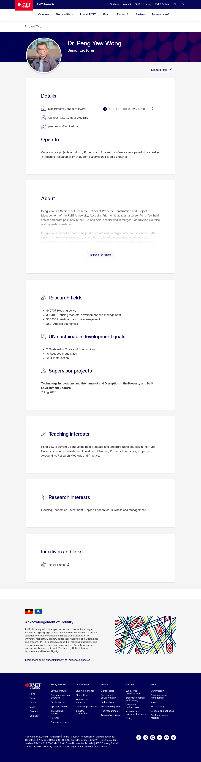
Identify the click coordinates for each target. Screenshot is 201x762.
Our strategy (157, 690)
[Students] (114, 4)
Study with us (64, 14)
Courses (43, 14)
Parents (55, 717)
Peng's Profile (56, 564)
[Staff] (137, 4)
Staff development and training (135, 699)
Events (33, 698)
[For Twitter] (145, 737)
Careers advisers (60, 722)
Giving (129, 718)
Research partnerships (132, 705)
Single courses (58, 702)
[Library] (147, 4)
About (106, 14)
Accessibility (87, 736)
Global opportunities (86, 706)
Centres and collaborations (108, 696)
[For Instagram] (152, 737)
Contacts (34, 715)
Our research (107, 690)
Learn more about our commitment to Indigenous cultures (59, 659)
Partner (140, 14)
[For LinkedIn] (159, 737)
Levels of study (59, 690)
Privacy (75, 736)
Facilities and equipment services (136, 712)
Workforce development (133, 692)
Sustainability (157, 706)
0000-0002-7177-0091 (134, 109)
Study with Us (58, 684)
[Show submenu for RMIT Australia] (57, 4)
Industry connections (82, 712)
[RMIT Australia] (45, 4)
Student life (82, 695)
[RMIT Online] (162, 4)
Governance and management (159, 696)
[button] (183, 4)
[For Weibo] (173, 737)
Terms (66, 736)
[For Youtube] (166, 737)
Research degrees (110, 706)
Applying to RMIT (60, 706)
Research (123, 14)
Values (154, 702)
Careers (34, 711)
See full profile (159, 69)
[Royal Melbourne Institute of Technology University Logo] (24, 5)
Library (33, 702)
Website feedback (105, 736)
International (160, 14)
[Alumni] (127, 4)
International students (57, 712)
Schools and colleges (162, 711)
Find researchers (109, 711)
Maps (32, 707)
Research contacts (110, 715)
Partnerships (107, 702)
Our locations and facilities (160, 716)
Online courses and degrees (61, 696)
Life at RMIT (88, 14)
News (32, 693)
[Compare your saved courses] (176, 4)
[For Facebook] (138, 737)
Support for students (82, 700)
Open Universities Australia (80, 743)
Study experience (85, 690)
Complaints (31, 740)
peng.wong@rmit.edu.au (63, 126)
